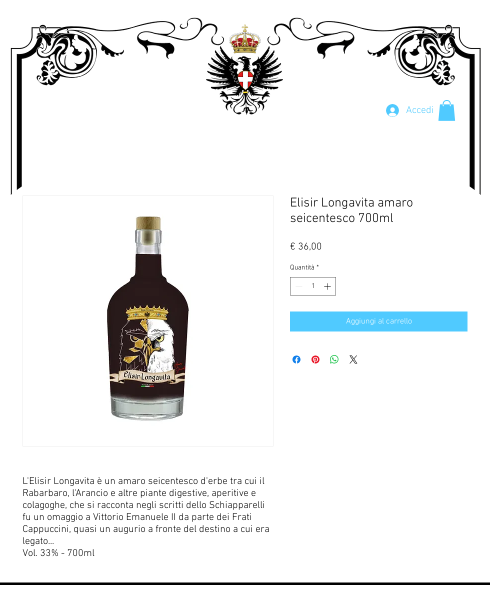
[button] (447, 110)
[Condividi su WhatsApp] (334, 360)
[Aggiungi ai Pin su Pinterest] (316, 360)
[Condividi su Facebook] (296, 360)
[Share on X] (354, 360)
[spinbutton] (313, 286)
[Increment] (328, 286)
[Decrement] (298, 286)
